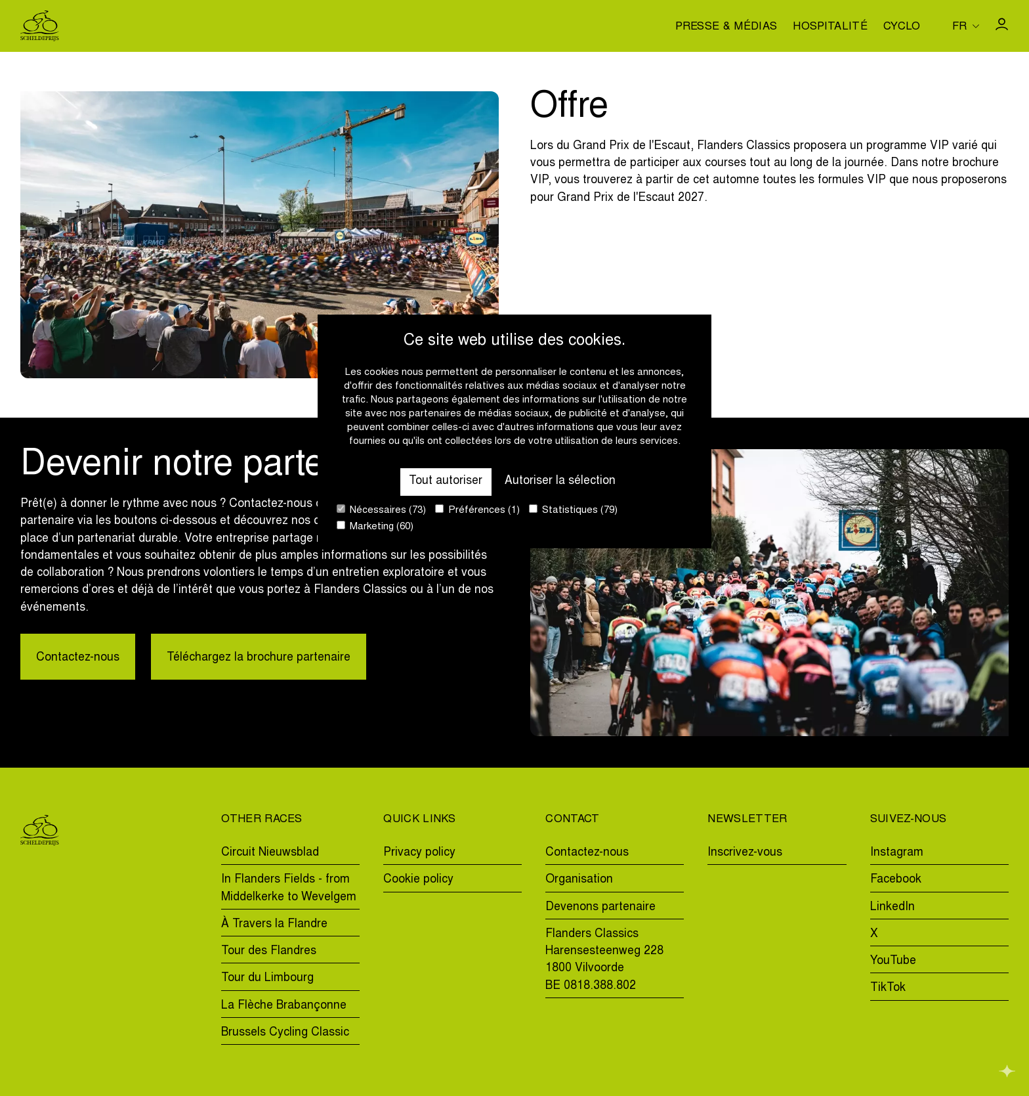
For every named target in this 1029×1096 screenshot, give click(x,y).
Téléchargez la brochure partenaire (258, 658)
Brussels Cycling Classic (285, 1033)
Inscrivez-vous (744, 853)
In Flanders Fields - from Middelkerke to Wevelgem (288, 888)
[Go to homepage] (39, 26)
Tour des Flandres (268, 951)
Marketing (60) (375, 526)
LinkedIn (892, 907)
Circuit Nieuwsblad (270, 853)
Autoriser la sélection (560, 481)
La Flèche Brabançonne (283, 1006)
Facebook (895, 880)
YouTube (893, 961)
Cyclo (902, 27)
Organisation (579, 880)
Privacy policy (419, 853)
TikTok (888, 988)
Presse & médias (726, 27)
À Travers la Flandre (274, 925)
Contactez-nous (77, 658)
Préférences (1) (477, 509)
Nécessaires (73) (381, 509)
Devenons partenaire (600, 907)
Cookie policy (418, 880)
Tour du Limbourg (267, 978)
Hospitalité (830, 27)
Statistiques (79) (573, 509)
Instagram (896, 853)
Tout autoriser (445, 481)
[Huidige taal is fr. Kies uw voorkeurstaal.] (965, 26)
